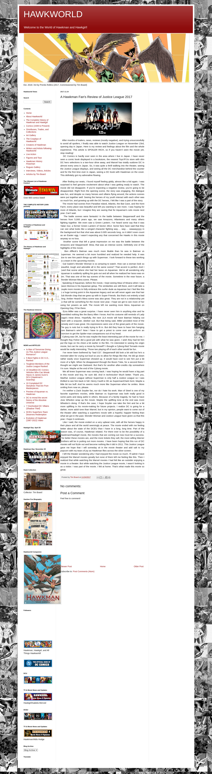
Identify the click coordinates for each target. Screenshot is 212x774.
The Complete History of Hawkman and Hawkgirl (37, 121)
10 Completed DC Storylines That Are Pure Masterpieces (37, 385)
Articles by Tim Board (36, 174)
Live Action (31, 154)
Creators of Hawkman (36, 145)
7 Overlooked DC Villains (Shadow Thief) (37, 407)
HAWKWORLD (53, 14)
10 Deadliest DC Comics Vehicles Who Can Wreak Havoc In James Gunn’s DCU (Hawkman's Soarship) (37, 375)
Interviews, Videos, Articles (38, 171)
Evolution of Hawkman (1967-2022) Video (36, 419)
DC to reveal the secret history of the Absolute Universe (36, 400)
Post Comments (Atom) (83, 571)
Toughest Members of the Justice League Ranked (37, 365)
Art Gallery (31, 135)
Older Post (139, 566)
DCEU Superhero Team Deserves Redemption (37, 413)
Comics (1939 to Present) (38, 126)
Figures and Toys (34, 158)
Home (102, 566)
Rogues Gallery (33, 167)
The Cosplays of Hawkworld (33, 140)
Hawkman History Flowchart (34, 162)
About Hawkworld (34, 116)
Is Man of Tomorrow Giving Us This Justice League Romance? (38, 352)
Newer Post (66, 566)
